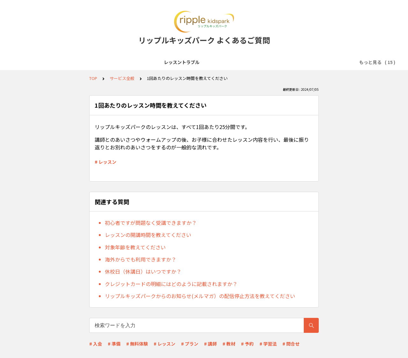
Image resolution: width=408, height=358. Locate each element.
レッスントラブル (42, 62)
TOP (93, 78)
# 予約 (247, 343)
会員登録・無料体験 (199, 62)
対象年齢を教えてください (135, 247)
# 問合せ (291, 343)
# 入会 (95, 343)
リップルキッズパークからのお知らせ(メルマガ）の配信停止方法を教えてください (200, 296)
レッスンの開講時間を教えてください (148, 235)
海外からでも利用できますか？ (140, 259)
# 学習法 (268, 343)
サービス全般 (82, 62)
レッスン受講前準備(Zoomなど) (137, 62)
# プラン (189, 343)
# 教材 (228, 343)
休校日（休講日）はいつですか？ (143, 271)
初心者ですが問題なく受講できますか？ (151, 222)
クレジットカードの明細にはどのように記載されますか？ (171, 284)
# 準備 (114, 343)
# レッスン (105, 162)
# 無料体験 (137, 343)
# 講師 (210, 343)
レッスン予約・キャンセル (254, 62)
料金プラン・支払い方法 (314, 62)
